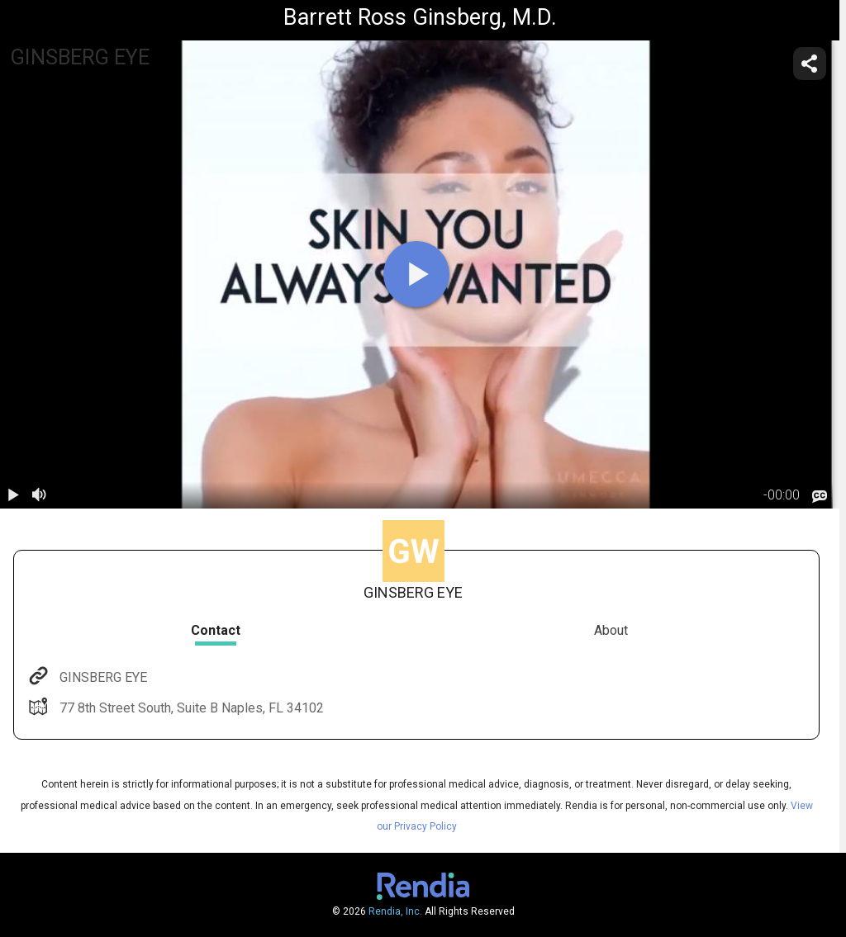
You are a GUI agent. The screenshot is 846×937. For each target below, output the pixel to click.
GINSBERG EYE (101, 677)
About (611, 630)
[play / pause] (13, 495)
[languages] (819, 496)
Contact (215, 630)
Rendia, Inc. (395, 911)
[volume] (39, 495)
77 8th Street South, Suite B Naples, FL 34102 (190, 708)
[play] (416, 274)
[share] (809, 63)
